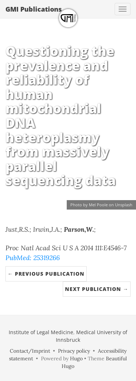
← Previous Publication (46, 273)
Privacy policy (74, 351)
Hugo (76, 358)
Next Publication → (96, 288)
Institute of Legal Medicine (41, 332)
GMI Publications (33, 9)
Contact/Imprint (30, 351)
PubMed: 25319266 (32, 258)
